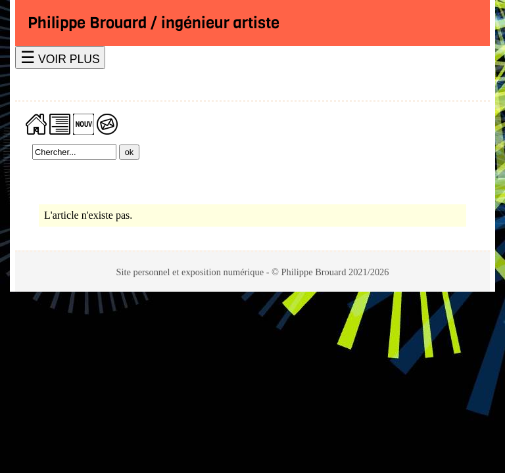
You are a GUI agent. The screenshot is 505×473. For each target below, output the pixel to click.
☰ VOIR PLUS (60, 57)
